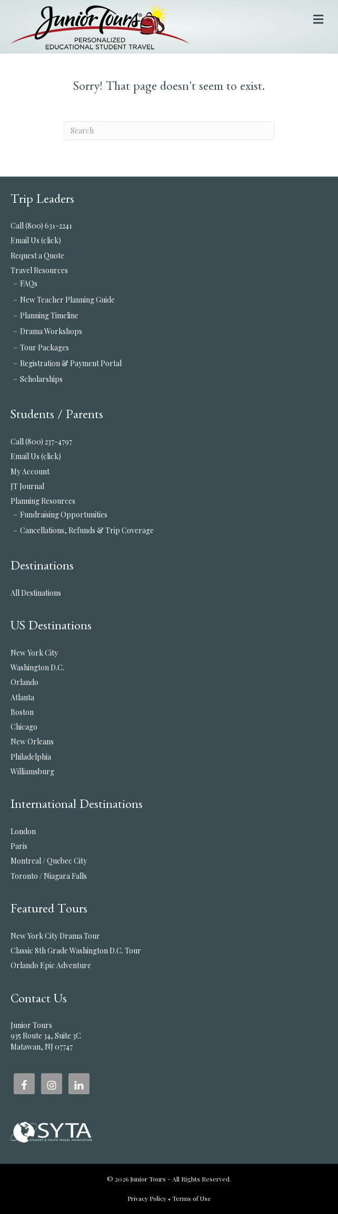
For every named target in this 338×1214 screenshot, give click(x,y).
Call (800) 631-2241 (41, 226)
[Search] (169, 130)
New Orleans (32, 741)
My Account (30, 471)
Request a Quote (37, 256)
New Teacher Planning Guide (67, 300)
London (23, 831)
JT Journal (27, 486)
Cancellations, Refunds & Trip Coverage (87, 530)
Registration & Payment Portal (71, 363)
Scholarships (41, 379)
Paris (19, 846)
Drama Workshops (51, 331)
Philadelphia (31, 757)
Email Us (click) (36, 240)
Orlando (24, 682)
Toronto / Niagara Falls (49, 876)
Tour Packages (44, 347)
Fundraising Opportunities (63, 515)
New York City (34, 653)
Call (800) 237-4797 (41, 442)
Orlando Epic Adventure (51, 965)
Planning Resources (43, 501)
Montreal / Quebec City (49, 861)
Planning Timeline (49, 315)
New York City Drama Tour (55, 936)
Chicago (24, 727)
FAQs (28, 283)
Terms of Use (191, 1198)
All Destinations (36, 593)
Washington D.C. (37, 667)
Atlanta (22, 697)
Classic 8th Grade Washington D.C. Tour (76, 951)
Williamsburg (32, 771)
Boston (22, 712)
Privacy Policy (146, 1198)
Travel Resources (39, 270)
